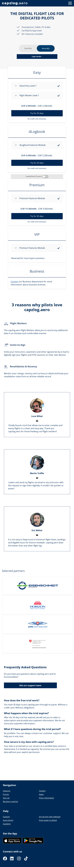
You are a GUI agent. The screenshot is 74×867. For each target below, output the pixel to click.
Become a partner (10, 801)
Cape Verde (36, 56)
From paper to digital (48, 820)
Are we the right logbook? (50, 816)
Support (6, 816)
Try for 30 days (37, 113)
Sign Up (6, 798)
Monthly (28, 48)
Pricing (6, 794)
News (41, 794)
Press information (46, 798)
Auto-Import (8, 820)
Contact (14, 281)
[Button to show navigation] (70, 3)
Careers (42, 791)
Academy (7, 824)
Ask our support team (30, 685)
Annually (46, 48)
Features (6, 791)
